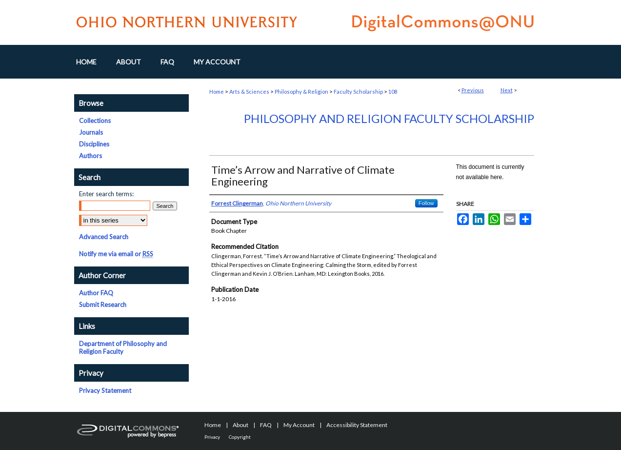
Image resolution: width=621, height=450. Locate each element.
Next (507, 90)
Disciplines (94, 144)
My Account (299, 425)
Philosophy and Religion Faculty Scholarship (389, 118)
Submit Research (102, 304)
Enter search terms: (106, 194)
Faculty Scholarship (358, 91)
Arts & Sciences (249, 91)
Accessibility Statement (356, 425)
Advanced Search (103, 237)
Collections (95, 120)
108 (392, 91)
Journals (91, 132)
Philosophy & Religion (301, 91)
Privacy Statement (105, 390)
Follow (426, 203)
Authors (90, 156)
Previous (472, 90)
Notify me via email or (116, 254)
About (240, 425)
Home (216, 91)
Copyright (240, 437)
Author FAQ (96, 293)
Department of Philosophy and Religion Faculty (123, 347)
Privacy (212, 437)
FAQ (266, 425)
